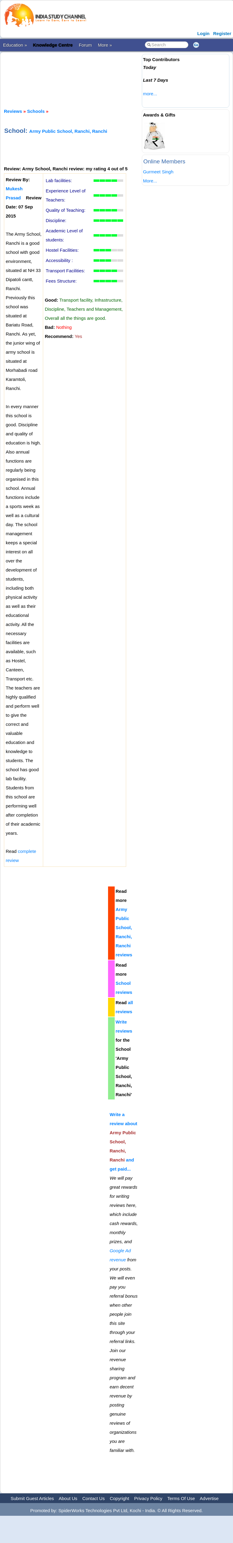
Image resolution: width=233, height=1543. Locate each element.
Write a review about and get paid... (123, 1141)
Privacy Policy (148, 1498)
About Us (68, 1498)
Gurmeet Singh (158, 171)
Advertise (209, 1498)
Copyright (119, 1498)
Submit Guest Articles (32, 1498)
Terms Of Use (181, 1498)
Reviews (13, 111)
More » (105, 45)
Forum (85, 45)
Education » (15, 45)
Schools (36, 111)
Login (203, 33)
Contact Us (93, 1498)
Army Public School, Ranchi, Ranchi (68, 131)
